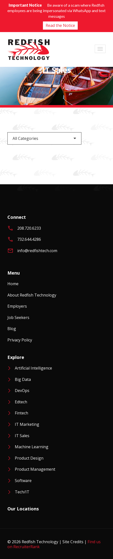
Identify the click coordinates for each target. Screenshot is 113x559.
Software (23, 480)
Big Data (23, 379)
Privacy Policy (19, 340)
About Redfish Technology (31, 295)
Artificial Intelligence (33, 368)
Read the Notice (60, 25)
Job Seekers (18, 317)
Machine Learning (31, 446)
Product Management (35, 469)
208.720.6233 (29, 228)
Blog (11, 328)
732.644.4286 (29, 239)
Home (13, 283)
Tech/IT (22, 492)
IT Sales (22, 435)
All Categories (25, 138)
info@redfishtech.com (37, 250)
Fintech (21, 413)
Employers (17, 306)
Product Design (29, 458)
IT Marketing (27, 424)
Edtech (21, 402)
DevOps (22, 390)
